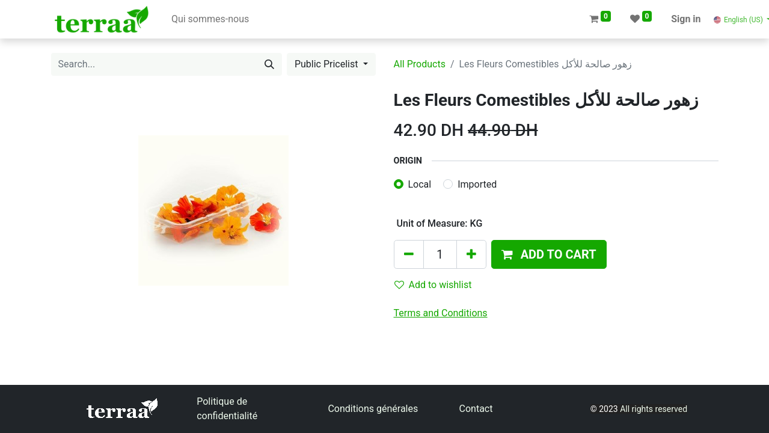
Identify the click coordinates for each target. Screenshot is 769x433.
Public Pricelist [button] (328, 64)
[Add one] (471, 254)
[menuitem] (210, 19)
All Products (420, 64)
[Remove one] (409, 254)
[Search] (269, 64)
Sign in (685, 19)
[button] (549, 254)
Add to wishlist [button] (433, 284)
